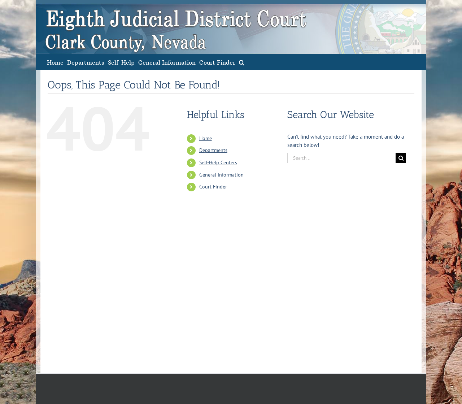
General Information (221, 174)
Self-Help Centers (218, 162)
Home (205, 138)
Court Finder (213, 186)
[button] (241, 62)
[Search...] (341, 158)
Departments (213, 150)
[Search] (401, 158)
